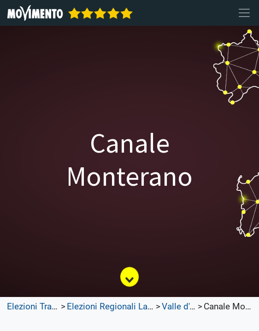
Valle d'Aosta (187, 307)
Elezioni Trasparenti (45, 307)
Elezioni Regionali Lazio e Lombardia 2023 (150, 307)
